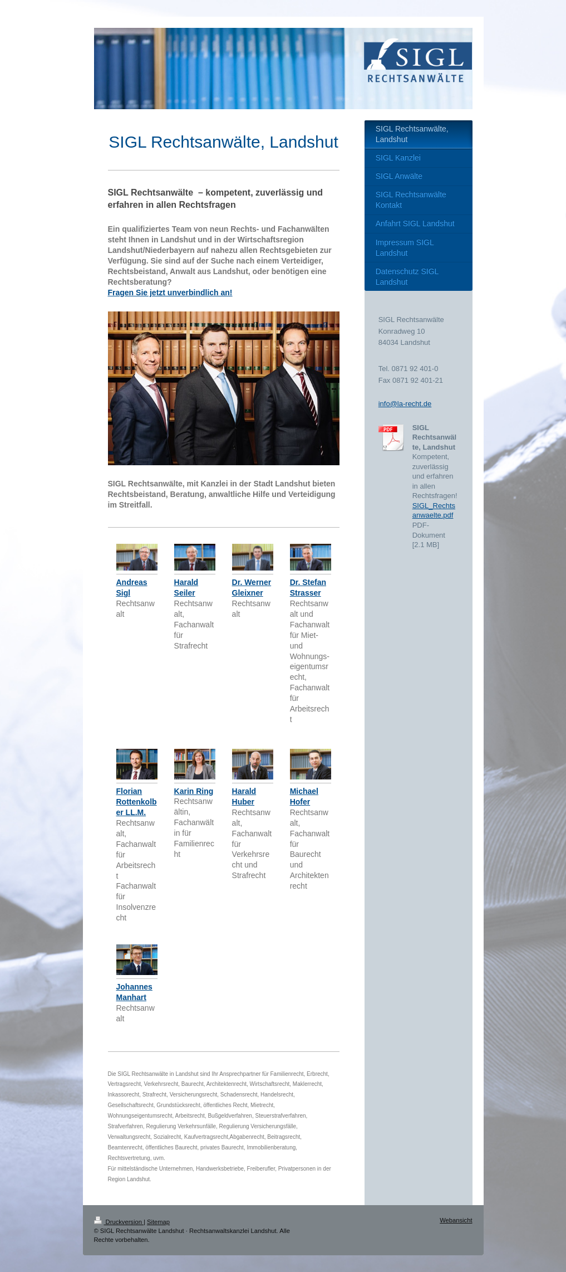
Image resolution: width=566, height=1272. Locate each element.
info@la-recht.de (405, 403)
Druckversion (119, 1222)
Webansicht (456, 1220)
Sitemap (158, 1222)
